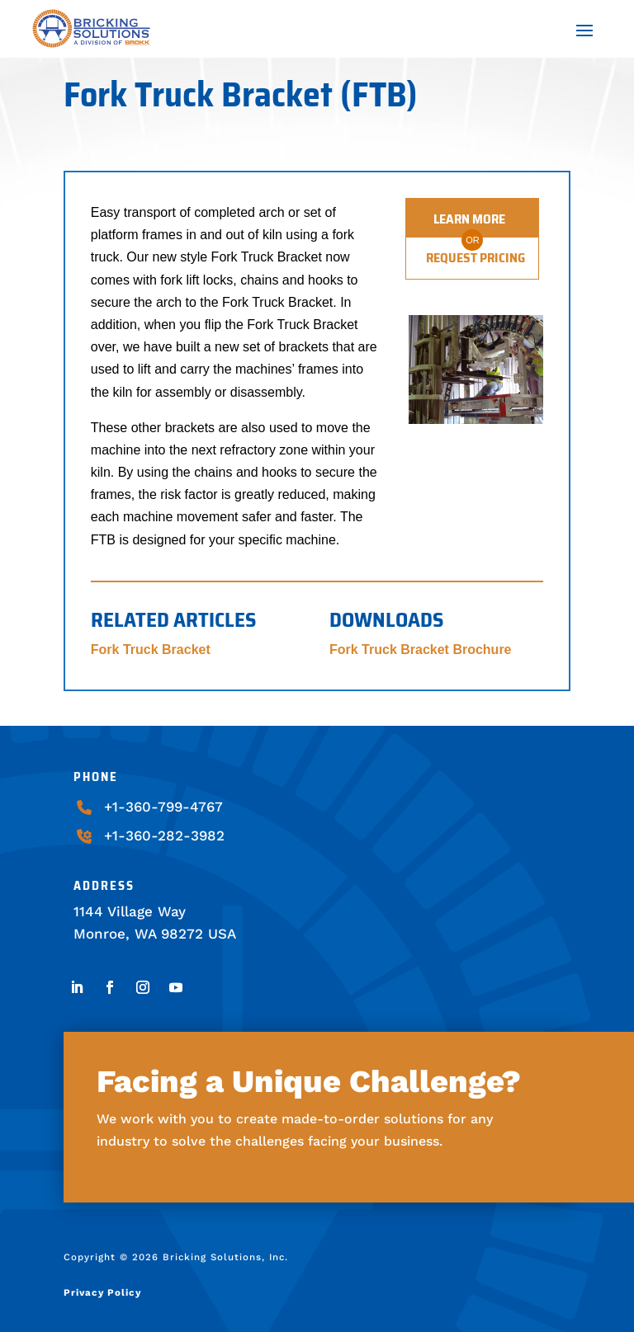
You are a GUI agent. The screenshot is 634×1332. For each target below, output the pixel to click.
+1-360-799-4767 (163, 806)
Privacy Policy (102, 1292)
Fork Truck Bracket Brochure (420, 649)
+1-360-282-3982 (164, 835)
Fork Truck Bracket (151, 649)
